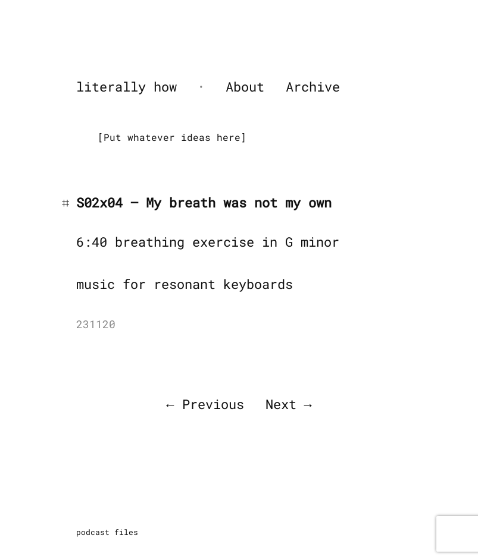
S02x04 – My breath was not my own (204, 203)
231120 (95, 324)
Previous (213, 404)
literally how (126, 86)
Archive (313, 86)
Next (280, 404)
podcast (93, 532)
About (245, 86)
